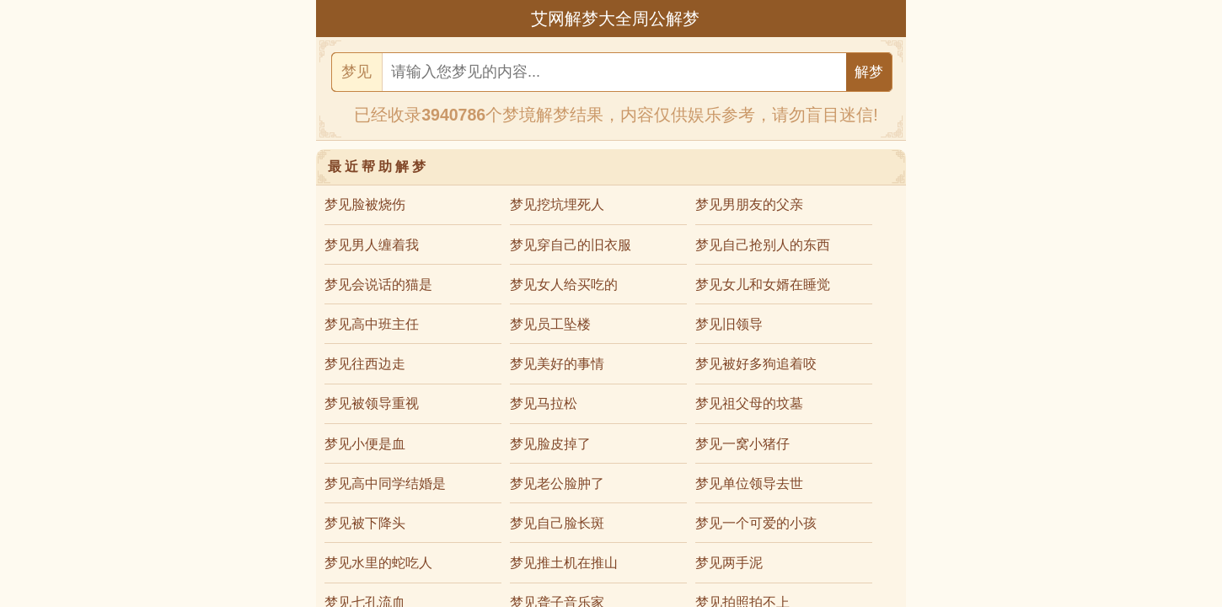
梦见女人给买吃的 (564, 284)
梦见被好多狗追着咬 (756, 364)
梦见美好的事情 (557, 364)
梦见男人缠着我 (371, 245)
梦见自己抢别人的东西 (762, 245)
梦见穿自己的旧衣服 (570, 245)
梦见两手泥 (729, 563)
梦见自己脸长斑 (557, 523)
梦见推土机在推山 (564, 563)
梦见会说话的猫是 (378, 284)
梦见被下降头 (364, 523)
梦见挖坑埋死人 (557, 204)
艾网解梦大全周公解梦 (615, 18)
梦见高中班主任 (371, 324)
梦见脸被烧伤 (364, 204)
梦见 (356, 71)
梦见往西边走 (364, 364)
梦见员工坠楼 (550, 324)
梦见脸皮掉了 (550, 444)
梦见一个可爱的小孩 (756, 523)
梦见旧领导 (729, 324)
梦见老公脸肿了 (557, 483)
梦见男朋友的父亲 (749, 204)
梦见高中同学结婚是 (385, 483)
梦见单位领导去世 (749, 483)
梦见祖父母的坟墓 (749, 403)
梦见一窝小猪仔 (742, 444)
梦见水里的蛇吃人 (378, 563)
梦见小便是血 (364, 444)
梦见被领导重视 (371, 403)
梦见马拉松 (543, 403)
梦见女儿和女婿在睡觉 (762, 284)
